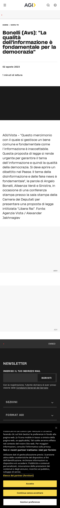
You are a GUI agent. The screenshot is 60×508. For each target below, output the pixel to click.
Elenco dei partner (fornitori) (18, 475)
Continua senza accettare (30, 492)
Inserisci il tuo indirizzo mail (21, 371)
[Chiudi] (56, 427)
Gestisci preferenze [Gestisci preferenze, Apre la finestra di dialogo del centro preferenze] (30, 502)
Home (5, 25)
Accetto (30, 483)
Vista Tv (15, 25)
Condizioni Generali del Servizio (32, 388)
